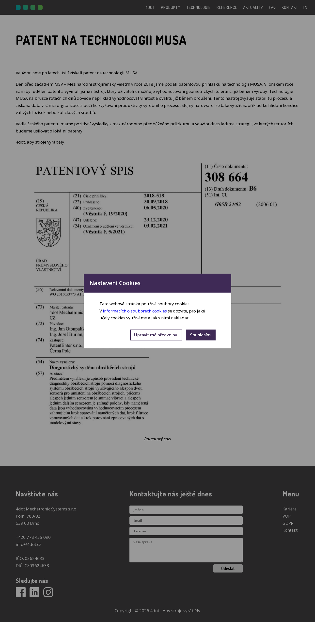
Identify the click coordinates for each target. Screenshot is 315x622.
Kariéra (290, 509)
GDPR (288, 523)
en (305, 7)
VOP (287, 516)
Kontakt (290, 530)
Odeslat (228, 568)
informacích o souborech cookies (135, 311)
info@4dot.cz (28, 544)
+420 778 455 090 (33, 537)
